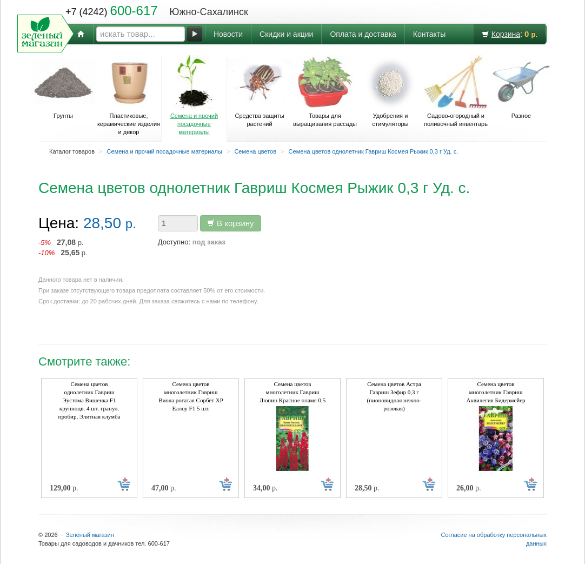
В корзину (230, 223)
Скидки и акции (286, 34)
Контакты (429, 34)
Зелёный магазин (90, 535)
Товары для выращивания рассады (324, 91)
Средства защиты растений (259, 91)
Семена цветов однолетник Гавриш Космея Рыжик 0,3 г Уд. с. (373, 151)
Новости (228, 34)
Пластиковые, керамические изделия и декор (128, 95)
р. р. (63, 247)
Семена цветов (255, 151)
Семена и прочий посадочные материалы (194, 95)
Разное (521, 87)
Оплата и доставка (363, 34)
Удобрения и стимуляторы (390, 91)
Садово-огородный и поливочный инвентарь (455, 91)
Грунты (63, 87)
